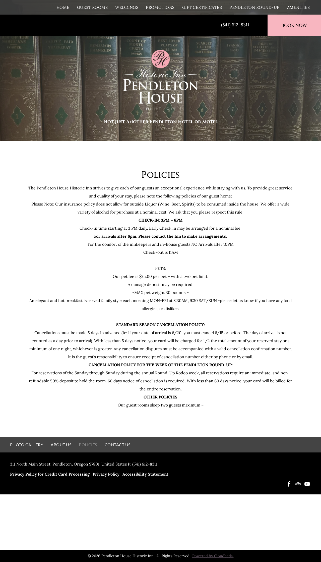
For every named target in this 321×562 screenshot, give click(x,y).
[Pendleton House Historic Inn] (82, 522)
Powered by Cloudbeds (213, 555)
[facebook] (289, 484)
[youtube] (307, 484)
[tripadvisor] (298, 484)
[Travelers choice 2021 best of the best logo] (240, 522)
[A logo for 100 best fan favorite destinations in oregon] (160, 522)
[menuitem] (63, 7)
